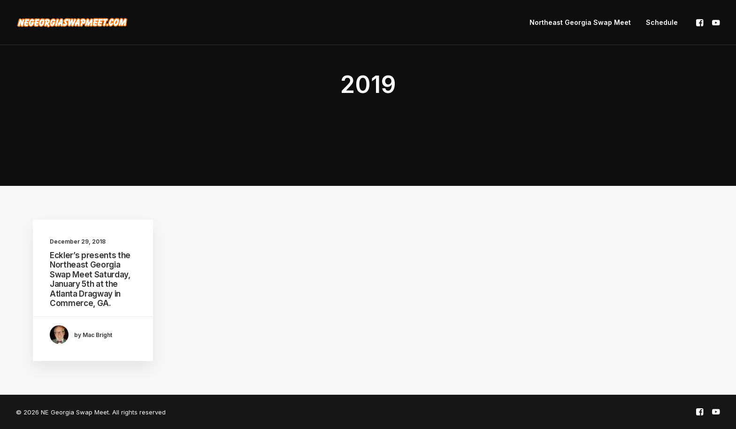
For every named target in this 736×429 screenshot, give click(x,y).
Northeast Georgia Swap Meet (580, 22)
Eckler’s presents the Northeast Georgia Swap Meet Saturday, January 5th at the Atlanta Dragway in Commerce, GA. (90, 279)
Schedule (662, 22)
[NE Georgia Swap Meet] (72, 22)
